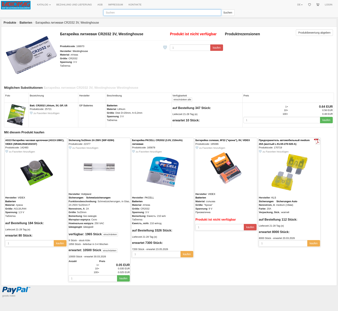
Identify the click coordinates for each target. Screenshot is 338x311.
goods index (8, 295)
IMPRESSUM (115, 4)
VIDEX (21, 197)
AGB (99, 4)
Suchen (227, 12)
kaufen (217, 47)
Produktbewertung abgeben (314, 32)
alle (182, 99)
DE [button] (299, 4)
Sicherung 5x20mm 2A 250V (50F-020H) (91, 140)
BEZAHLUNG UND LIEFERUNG (74, 4)
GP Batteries (86, 105)
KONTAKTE (135, 4)
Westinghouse (80, 51)
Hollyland (86, 194)
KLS (274, 197)
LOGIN (328, 4)
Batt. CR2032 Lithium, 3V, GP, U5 (48, 105)
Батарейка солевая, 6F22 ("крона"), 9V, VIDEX (222, 140)
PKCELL (149, 197)
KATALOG (44, 4)
